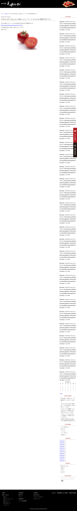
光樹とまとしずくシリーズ (8, 498)
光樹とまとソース (6, 500)
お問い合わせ (36, 494)
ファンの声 (63, 433)
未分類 (62, 434)
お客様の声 (61, 9)
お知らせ (7, 13)
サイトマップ (36, 498)
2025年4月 (62, 444)
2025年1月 (62, 450)
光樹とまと (63, 466)
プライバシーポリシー (38, 496)
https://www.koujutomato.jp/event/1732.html (11, 25)
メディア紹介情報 (22, 500)
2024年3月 (62, 459)
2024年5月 (62, 455)
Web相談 (36, 492)
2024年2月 (62, 460)
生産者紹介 (30, 9)
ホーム (2, 13)
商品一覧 (40, 9)
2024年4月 (62, 457)
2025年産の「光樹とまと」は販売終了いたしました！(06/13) (68, 400)
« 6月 (61, 393)
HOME (6, 9)
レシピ (62, 431)
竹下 (62, 470)
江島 (62, 468)
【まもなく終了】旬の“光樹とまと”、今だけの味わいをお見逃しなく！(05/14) (68, 405)
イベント (50, 9)
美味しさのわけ (18, 9)
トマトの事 (63, 427)
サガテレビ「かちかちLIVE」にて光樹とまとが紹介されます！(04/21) (68, 415)
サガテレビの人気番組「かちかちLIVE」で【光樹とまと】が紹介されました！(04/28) (68, 410)
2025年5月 (62, 442)
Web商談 (71, 9)
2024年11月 (62, 451)
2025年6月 (62, 441)
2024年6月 (62, 453)
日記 (62, 429)
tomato (62, 472)
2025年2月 (62, 448)
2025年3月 (62, 446)
